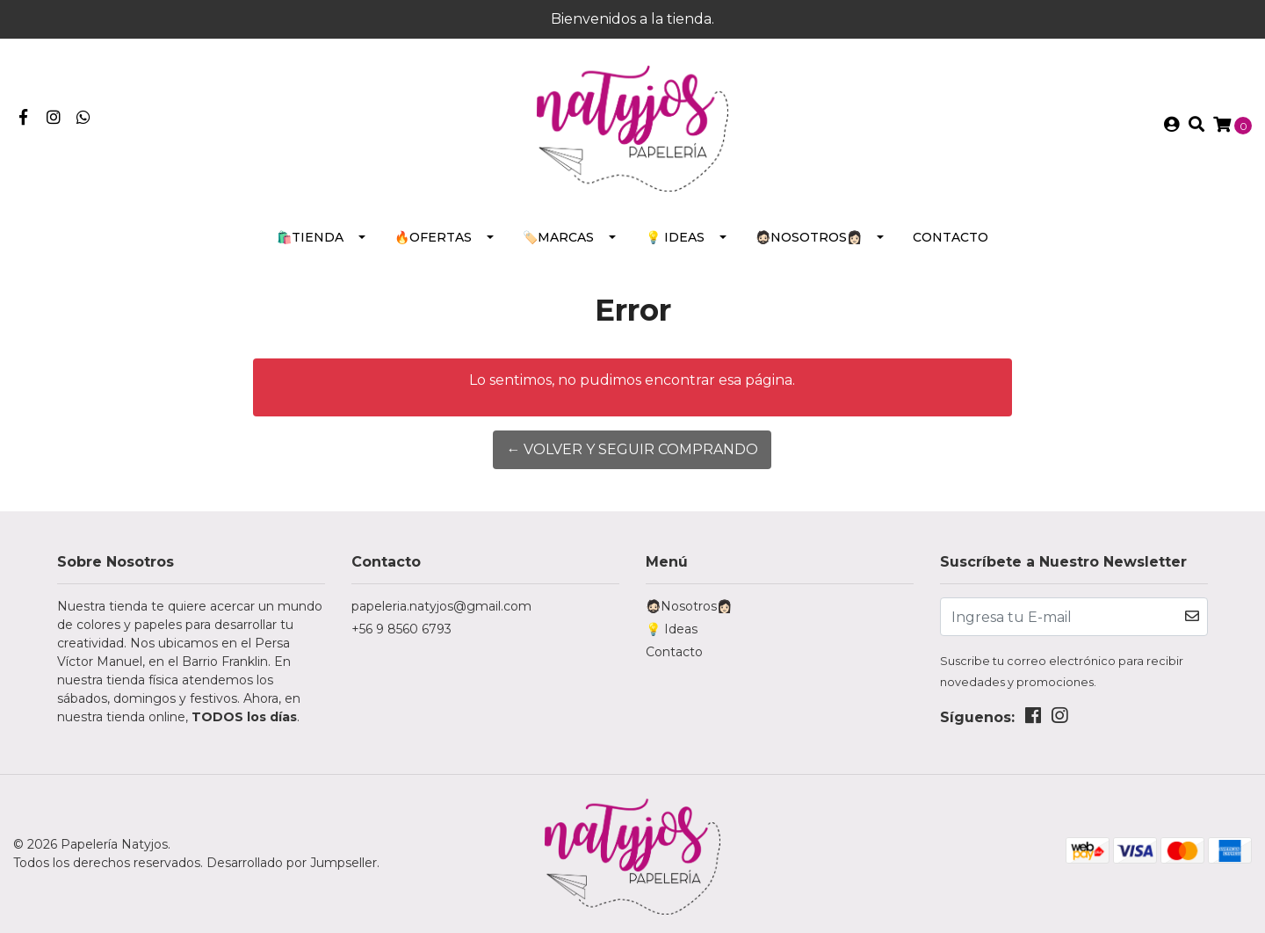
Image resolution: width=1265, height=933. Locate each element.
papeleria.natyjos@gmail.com (441, 606)
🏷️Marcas (558, 237)
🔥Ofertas (433, 237)
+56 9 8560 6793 (401, 629)
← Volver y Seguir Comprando (632, 449)
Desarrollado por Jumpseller (291, 863)
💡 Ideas (675, 237)
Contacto (950, 237)
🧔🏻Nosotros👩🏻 (808, 237)
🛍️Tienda (310, 237)
